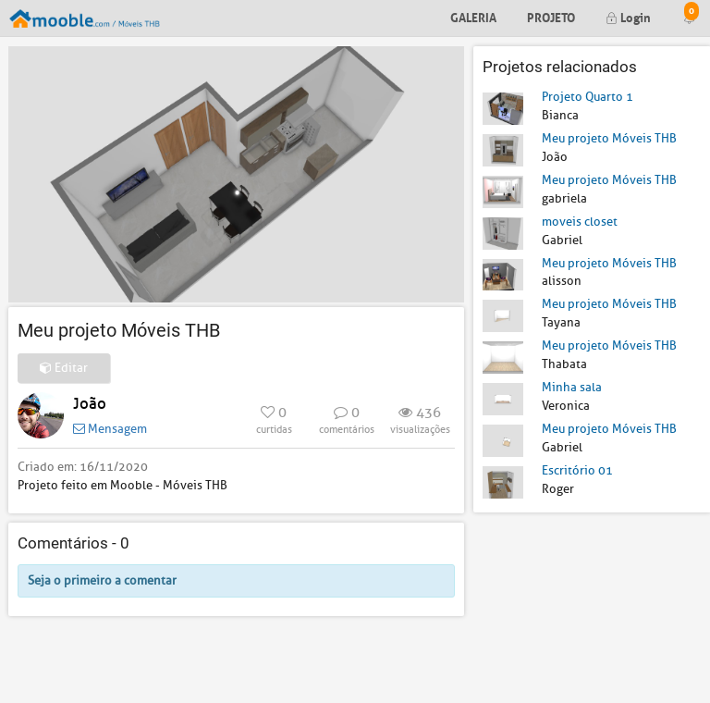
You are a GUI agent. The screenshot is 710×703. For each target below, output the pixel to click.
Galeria (473, 16)
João (89, 403)
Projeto (551, 16)
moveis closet (580, 221)
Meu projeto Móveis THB (609, 138)
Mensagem (110, 429)
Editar (64, 368)
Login (628, 16)
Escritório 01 (577, 470)
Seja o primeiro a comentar (102, 580)
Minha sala (572, 387)
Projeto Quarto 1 (587, 97)
